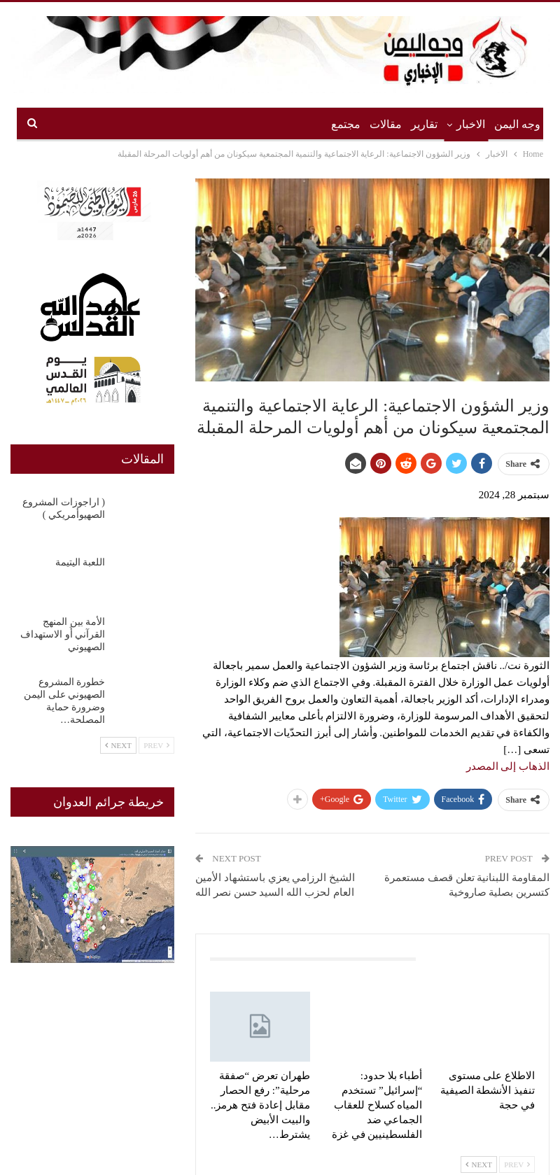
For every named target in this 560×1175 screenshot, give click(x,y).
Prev (517, 1164)
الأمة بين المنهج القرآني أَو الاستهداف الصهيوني (62, 634)
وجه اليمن (517, 124)
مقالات (386, 124)
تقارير (424, 124)
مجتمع (345, 124)
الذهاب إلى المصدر (508, 766)
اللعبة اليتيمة (80, 562)
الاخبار (470, 124)
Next (478, 1164)
